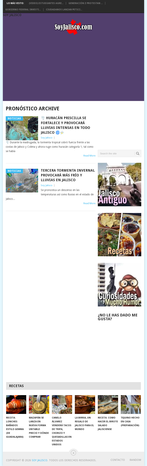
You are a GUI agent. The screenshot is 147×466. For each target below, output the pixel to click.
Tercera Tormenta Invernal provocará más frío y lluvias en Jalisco (68, 175)
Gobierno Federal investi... (23, 9)
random (135, 459)
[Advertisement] (73, 66)
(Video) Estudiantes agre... (46, 3)
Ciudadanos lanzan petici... (64, 9)
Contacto (118, 459)
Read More (89, 155)
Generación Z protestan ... (86, 3)
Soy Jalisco (12, 15)
